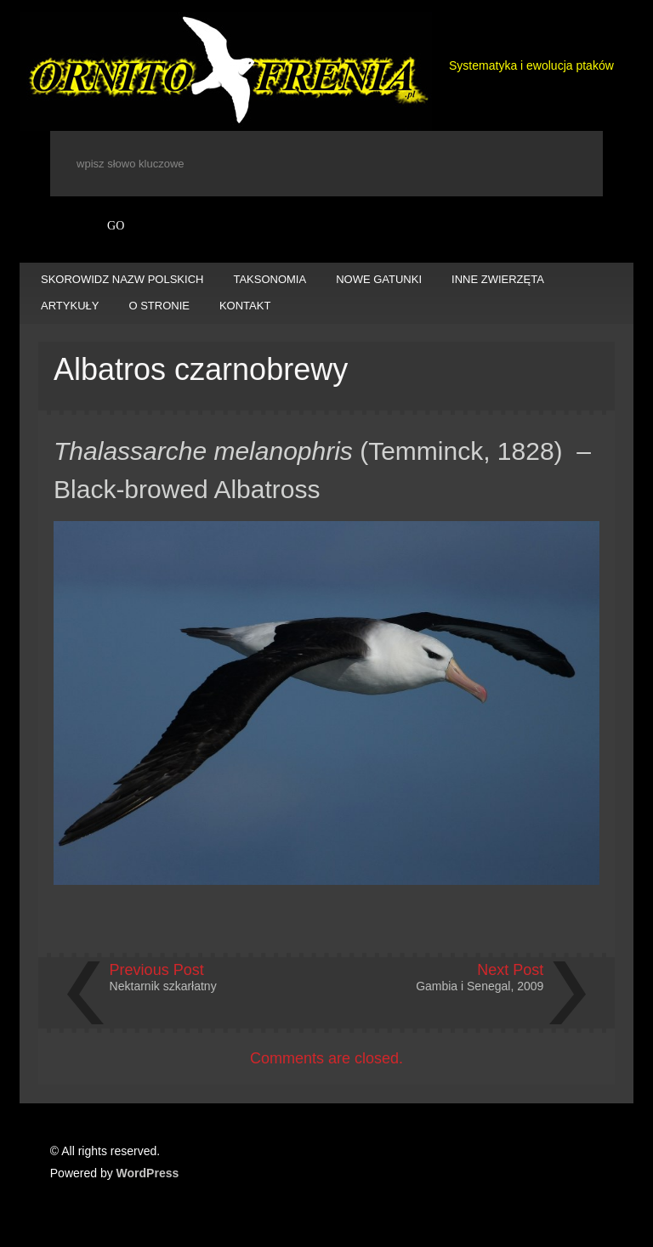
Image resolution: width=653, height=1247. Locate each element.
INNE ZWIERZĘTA (497, 279)
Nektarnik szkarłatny (163, 986)
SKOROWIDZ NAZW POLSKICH (122, 279)
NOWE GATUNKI (379, 279)
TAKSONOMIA (269, 279)
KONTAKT (244, 305)
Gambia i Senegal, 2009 (479, 986)
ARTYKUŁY (70, 305)
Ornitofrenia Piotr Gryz (226, 71)
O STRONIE (159, 305)
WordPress (147, 1173)
